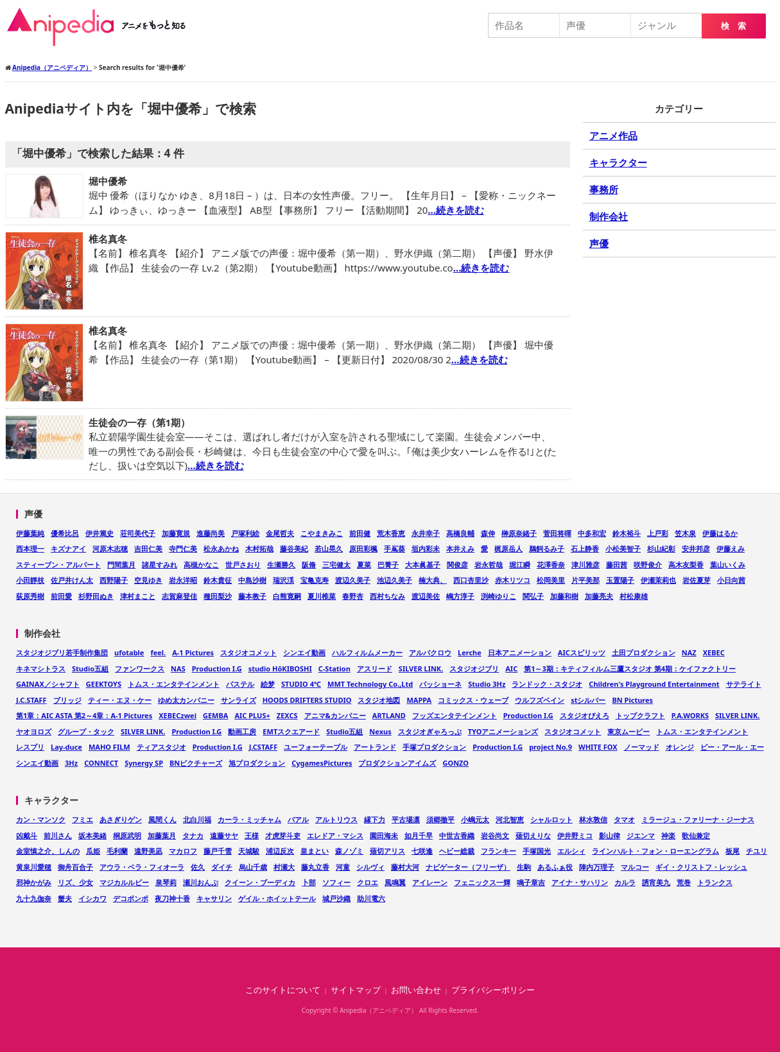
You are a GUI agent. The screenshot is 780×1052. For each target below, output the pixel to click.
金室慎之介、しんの (48, 851)
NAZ (689, 652)
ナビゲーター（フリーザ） (468, 867)
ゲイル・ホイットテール (277, 898)
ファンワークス (139, 668)
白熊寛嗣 (287, 596)
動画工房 (242, 731)
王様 (252, 835)
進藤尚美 (210, 533)
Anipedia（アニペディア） (101, 26)
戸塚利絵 (245, 533)
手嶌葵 (394, 548)
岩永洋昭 (183, 580)
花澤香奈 (551, 564)
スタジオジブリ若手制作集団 (62, 652)
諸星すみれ (159, 564)
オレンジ (680, 747)
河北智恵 (510, 819)
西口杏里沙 (471, 580)
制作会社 (608, 216)
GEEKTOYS (103, 684)
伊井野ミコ (575, 835)
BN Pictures (632, 700)
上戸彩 (657, 533)
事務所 (603, 189)
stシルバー (588, 700)
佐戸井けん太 (72, 580)
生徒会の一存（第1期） (140, 422)
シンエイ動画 (304, 652)
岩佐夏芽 (696, 580)
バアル (298, 819)
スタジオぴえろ (584, 715)
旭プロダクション (257, 763)
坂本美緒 (92, 835)
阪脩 (309, 564)
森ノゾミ (349, 851)
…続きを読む (456, 209)
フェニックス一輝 (482, 882)
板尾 (732, 851)
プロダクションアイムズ (397, 763)
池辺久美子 (394, 580)
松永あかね (221, 548)
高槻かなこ (201, 564)
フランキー (498, 851)
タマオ (624, 819)
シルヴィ (370, 867)
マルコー (635, 867)
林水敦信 (593, 819)
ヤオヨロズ (33, 731)
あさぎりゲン (121, 819)
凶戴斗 (26, 835)
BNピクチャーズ (195, 763)
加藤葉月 (162, 835)
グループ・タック (86, 731)
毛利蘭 (117, 851)
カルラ (625, 882)
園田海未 (384, 835)
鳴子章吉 (531, 882)
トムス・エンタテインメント (174, 684)
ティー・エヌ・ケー (120, 700)
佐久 (198, 867)
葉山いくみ (727, 564)
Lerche (469, 652)
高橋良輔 (460, 533)
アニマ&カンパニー (335, 715)
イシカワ (92, 898)
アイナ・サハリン (579, 882)
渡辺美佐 (426, 596)
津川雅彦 (585, 564)
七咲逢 (422, 851)
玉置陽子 (620, 580)
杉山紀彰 (661, 548)
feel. (158, 652)
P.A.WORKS (690, 715)
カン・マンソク (40, 819)
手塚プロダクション (434, 747)
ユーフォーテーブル (315, 747)
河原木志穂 (110, 548)
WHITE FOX (598, 747)
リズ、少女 (75, 882)
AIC (511, 668)
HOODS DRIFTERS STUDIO (307, 700)
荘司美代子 (137, 533)
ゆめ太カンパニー (186, 700)
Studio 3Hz (486, 684)
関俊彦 (457, 564)
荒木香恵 (391, 533)
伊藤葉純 (30, 533)
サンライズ (238, 700)
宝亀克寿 (314, 580)
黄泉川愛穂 (33, 867)
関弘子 (533, 596)
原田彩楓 (363, 548)
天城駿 (248, 851)
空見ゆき (148, 580)
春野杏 (352, 596)
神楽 (668, 835)
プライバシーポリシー (493, 990)
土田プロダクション (643, 652)
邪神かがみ (33, 882)
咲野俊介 (648, 564)
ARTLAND (389, 715)
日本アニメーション (519, 652)
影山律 (609, 835)
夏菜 (364, 564)
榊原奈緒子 (519, 533)
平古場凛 (406, 819)
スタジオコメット (248, 652)
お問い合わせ (416, 990)
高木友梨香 (686, 564)
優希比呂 (65, 533)
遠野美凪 (148, 851)
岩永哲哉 (488, 564)
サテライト (743, 684)
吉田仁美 (148, 548)
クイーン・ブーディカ (260, 882)
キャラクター (618, 162)
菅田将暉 (557, 533)
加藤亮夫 (599, 596)
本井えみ (460, 548)
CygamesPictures (321, 763)
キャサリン (214, 898)
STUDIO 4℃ (301, 684)
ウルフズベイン (539, 700)
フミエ (82, 819)
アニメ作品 (613, 135)
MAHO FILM (109, 747)
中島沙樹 (252, 580)
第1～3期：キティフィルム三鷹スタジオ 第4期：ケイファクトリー (630, 668)
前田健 (359, 533)
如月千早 (418, 835)
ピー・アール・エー (732, 747)
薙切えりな (533, 835)
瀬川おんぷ (200, 882)
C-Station (334, 668)
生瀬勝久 (281, 564)
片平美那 (585, 580)
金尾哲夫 (280, 533)
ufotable (129, 652)
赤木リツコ (512, 580)
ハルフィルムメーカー (367, 652)
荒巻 (684, 882)
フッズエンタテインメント (454, 715)
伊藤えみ (730, 548)
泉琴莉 (166, 882)
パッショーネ (440, 684)
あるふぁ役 (555, 867)
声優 (599, 243)
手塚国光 (537, 851)
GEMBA (215, 715)
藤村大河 (405, 867)
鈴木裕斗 (626, 533)
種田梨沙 (218, 596)
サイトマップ (356, 990)
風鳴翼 (395, 882)
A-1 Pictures (193, 652)
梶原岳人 (508, 548)
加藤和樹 (564, 596)
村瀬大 (284, 867)
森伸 (488, 533)
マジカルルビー (124, 882)
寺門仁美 (183, 548)
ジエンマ (641, 835)
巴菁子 (388, 564)
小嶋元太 (475, 819)
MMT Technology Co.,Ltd (370, 684)
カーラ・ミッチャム (249, 819)
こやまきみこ (321, 533)
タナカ (193, 835)
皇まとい (314, 851)
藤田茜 (616, 564)
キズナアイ (68, 548)
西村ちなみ (387, 596)
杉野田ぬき (96, 596)
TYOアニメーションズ (503, 731)
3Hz (71, 763)
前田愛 (61, 596)
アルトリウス (336, 819)
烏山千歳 (253, 867)
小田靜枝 (30, 580)
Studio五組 (90, 668)
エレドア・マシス (335, 835)
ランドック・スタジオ (547, 684)
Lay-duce (66, 747)
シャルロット (551, 819)
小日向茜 (731, 580)
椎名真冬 (108, 238)
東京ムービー (628, 731)
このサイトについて (282, 990)
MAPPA (418, 700)
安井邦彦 (696, 548)
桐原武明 (127, 835)
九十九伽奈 (33, 898)
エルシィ (571, 851)
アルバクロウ (430, 652)
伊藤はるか (720, 533)
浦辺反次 (280, 851)
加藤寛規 (176, 533)
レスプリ (30, 747)
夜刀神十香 (172, 898)
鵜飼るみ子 (546, 548)
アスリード (374, 668)
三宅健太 (336, 564)
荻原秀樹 (30, 596)
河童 (343, 867)
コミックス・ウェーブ (473, 700)
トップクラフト (640, 715)
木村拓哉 (259, 548)
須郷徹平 (440, 819)
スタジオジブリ (474, 668)
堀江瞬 (519, 564)
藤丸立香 (315, 867)
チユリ (756, 851)
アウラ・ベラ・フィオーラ (142, 867)
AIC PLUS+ (252, 715)
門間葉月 (121, 564)
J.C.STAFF (31, 700)
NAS (178, 668)
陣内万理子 (596, 867)
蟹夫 (65, 898)
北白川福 (197, 819)
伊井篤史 (99, 533)
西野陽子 (114, 580)
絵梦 (268, 684)
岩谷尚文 (495, 835)
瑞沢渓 (283, 580)
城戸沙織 (336, 898)
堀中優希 (108, 181)
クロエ (367, 882)
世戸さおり (243, 564)
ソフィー (336, 882)
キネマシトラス (40, 668)
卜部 (309, 882)
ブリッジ (67, 700)
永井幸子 (426, 533)
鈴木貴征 (218, 580)
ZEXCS (287, 715)
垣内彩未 (426, 548)
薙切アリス (387, 851)
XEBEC (714, 652)
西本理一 (30, 548)
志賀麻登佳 (179, 596)
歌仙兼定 (696, 835)
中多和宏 (592, 533)
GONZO (455, 763)
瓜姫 (93, 851)
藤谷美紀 (294, 548)
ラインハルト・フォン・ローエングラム (655, 851)
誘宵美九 (656, 882)
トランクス (714, 882)
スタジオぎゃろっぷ (430, 731)
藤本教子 (252, 596)
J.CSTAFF (263, 747)
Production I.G (217, 668)
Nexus (380, 731)
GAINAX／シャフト (48, 684)
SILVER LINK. (421, 668)
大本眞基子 (422, 564)
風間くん (162, 819)
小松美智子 (623, 548)
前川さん (58, 835)
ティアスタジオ (161, 747)
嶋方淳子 (460, 596)
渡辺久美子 (352, 580)
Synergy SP (144, 763)
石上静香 (585, 548)
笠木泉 (685, 533)
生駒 (524, 867)
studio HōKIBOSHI (280, 668)
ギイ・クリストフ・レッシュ (701, 867)
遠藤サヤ (224, 835)
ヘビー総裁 (456, 851)
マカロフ (183, 851)
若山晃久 (329, 548)
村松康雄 (634, 596)
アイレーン (429, 882)
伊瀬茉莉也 (658, 580)
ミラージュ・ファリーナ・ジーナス (697, 819)
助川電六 (371, 898)
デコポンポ (130, 898)
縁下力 (374, 819)
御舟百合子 (75, 867)
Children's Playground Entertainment (654, 684)
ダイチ (221, 867)
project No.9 (550, 747)
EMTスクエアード (291, 731)
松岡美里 (551, 580)
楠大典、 (433, 580)
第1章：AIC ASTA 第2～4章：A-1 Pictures (84, 715)
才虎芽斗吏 (282, 835)
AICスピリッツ (581, 652)
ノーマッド (641, 747)
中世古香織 (456, 835)
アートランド (375, 747)
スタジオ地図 (379, 700)
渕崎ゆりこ (498, 596)
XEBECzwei (177, 715)
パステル (240, 684)
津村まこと (137, 596)
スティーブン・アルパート (58, 564)
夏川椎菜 (322, 596)
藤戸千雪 (218, 851)
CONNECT (101, 763)
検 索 (733, 26)
